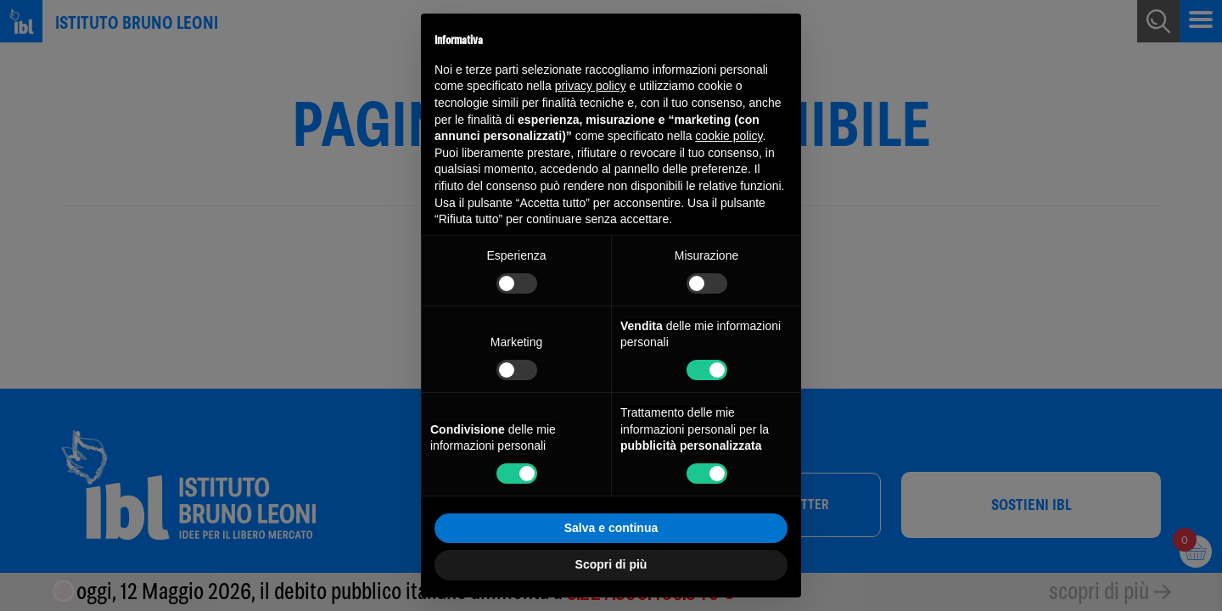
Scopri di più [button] (611, 564)
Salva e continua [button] (611, 528)
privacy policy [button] (590, 85)
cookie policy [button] (728, 136)
